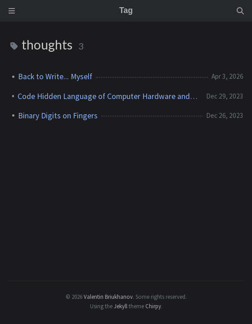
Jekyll (120, 306)
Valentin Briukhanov (108, 296)
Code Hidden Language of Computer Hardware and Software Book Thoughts (108, 96)
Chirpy (153, 306)
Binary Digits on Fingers (58, 116)
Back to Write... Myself (55, 76)
